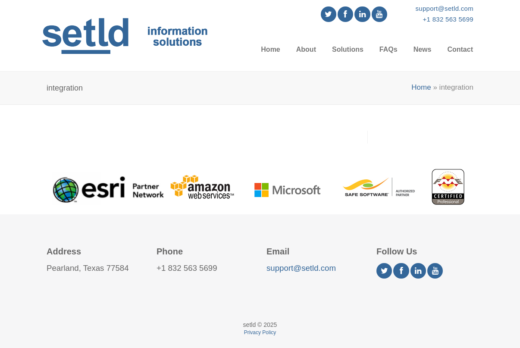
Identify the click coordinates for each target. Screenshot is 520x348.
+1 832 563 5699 (448, 19)
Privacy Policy (260, 332)
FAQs (388, 49)
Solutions (347, 49)
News (422, 49)
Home (270, 49)
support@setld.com (444, 8)
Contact (460, 49)
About (306, 49)
